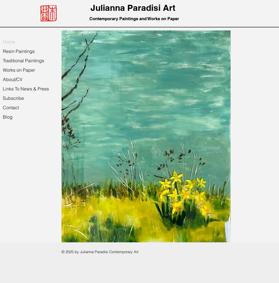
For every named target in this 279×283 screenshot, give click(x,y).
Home (9, 42)
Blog (8, 117)
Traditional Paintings (23, 60)
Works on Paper (19, 70)
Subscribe (13, 98)
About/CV (12, 79)
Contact (11, 107)
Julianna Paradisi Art (134, 8)
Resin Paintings (19, 51)
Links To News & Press (26, 89)
